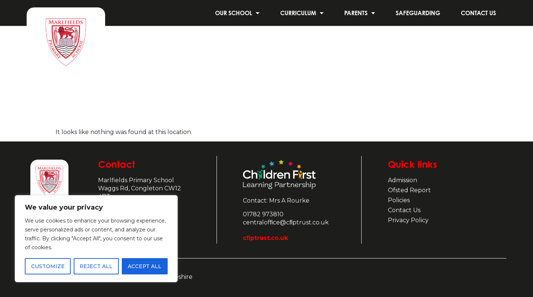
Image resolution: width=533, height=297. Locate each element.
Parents (359, 13)
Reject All (96, 266)
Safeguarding (418, 13)
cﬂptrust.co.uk (265, 237)
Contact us (478, 13)
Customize (47, 266)
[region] (96, 239)
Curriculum (302, 13)
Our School (237, 13)
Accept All (145, 266)
